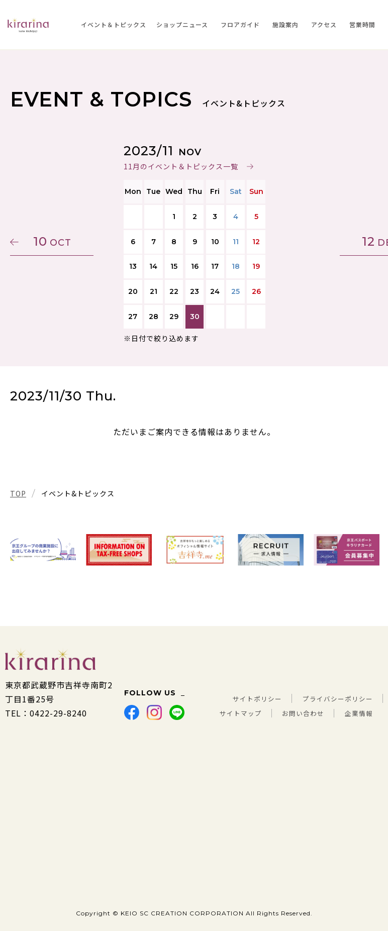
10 (58, 241)
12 (330, 241)
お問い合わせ (347, 699)
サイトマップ (273, 699)
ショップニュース (182, 24)
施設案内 (285, 24)
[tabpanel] (43, 550)
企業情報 (356, 713)
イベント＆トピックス (113, 24)
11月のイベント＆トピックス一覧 (180, 166)
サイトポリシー (235, 685)
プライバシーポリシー (330, 685)
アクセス (324, 24)
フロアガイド (240, 24)
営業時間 (362, 24)
